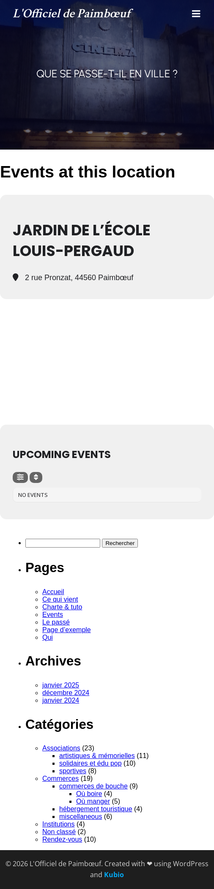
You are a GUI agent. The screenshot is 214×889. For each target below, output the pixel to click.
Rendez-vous (62, 839)
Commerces (60, 778)
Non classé (59, 831)
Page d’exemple (66, 629)
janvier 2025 (60, 685)
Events (52, 614)
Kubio (114, 874)
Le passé (56, 622)
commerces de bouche (93, 786)
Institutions (58, 824)
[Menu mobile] (196, 14)
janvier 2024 (60, 700)
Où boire (89, 793)
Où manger (93, 801)
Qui (47, 637)
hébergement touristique (95, 809)
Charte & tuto (62, 607)
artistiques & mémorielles (97, 755)
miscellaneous (80, 816)
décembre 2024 (65, 692)
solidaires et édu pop (90, 763)
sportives (72, 770)
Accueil (53, 591)
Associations (61, 748)
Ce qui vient (60, 599)
